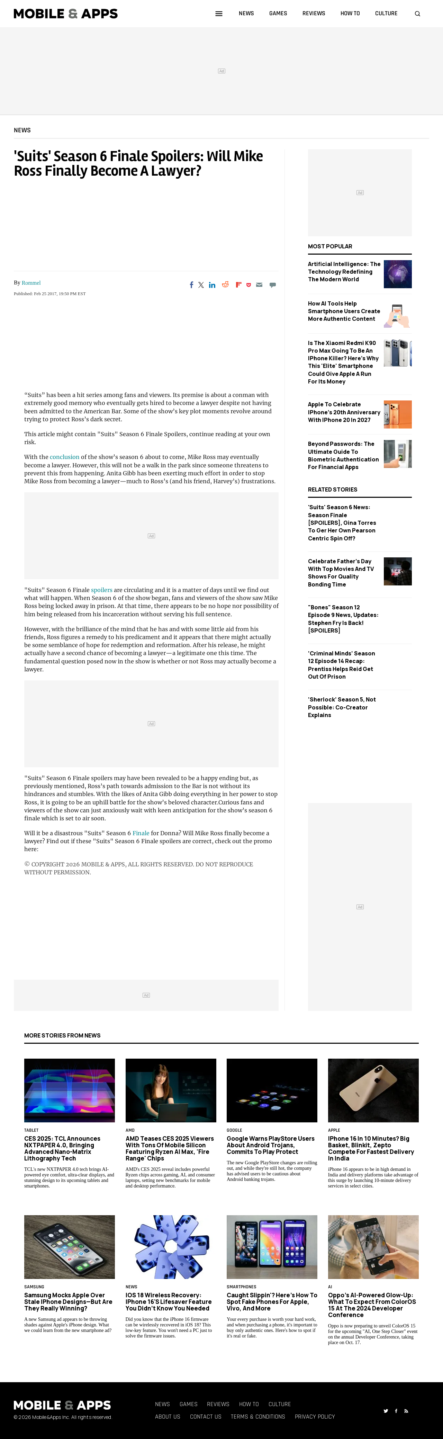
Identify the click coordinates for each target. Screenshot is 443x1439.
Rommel (31, 283)
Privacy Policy (315, 1417)
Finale (141, 833)
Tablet (31, 1131)
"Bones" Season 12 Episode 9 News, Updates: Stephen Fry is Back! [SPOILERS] (343, 618)
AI (330, 1287)
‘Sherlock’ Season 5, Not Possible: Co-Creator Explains (342, 707)
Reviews (218, 1404)
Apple (334, 1131)
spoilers (101, 589)
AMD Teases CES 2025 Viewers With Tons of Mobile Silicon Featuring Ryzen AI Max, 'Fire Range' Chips (170, 1148)
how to (350, 13)
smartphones (241, 1287)
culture (386, 13)
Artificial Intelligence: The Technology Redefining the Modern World (344, 271)
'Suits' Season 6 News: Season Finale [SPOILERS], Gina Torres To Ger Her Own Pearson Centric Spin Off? (342, 522)
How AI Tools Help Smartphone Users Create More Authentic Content (344, 311)
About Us (167, 1417)
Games (189, 1404)
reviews (313, 13)
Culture (280, 1404)
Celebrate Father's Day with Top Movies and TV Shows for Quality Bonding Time (341, 572)
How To (249, 1404)
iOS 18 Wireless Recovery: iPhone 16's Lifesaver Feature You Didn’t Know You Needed (169, 1301)
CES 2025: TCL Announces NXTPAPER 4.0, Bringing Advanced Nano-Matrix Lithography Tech (62, 1148)
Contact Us (206, 1417)
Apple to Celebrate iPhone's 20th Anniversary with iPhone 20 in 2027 (344, 412)
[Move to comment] (272, 285)
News (22, 129)
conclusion (65, 456)
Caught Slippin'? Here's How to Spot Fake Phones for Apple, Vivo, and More (272, 1301)
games (278, 13)
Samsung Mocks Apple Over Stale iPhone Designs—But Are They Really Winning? (68, 1301)
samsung (34, 1287)
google (234, 1131)
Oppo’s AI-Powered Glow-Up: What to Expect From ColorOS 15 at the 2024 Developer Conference (372, 1305)
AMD (130, 1131)
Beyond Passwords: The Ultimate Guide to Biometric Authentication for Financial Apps (343, 455)
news (246, 13)
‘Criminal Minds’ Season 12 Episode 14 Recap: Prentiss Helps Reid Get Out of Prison (341, 665)
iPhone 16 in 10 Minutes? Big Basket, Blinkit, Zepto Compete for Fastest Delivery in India (371, 1148)
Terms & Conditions (258, 1417)
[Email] (259, 285)
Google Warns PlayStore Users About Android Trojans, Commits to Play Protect (271, 1145)
